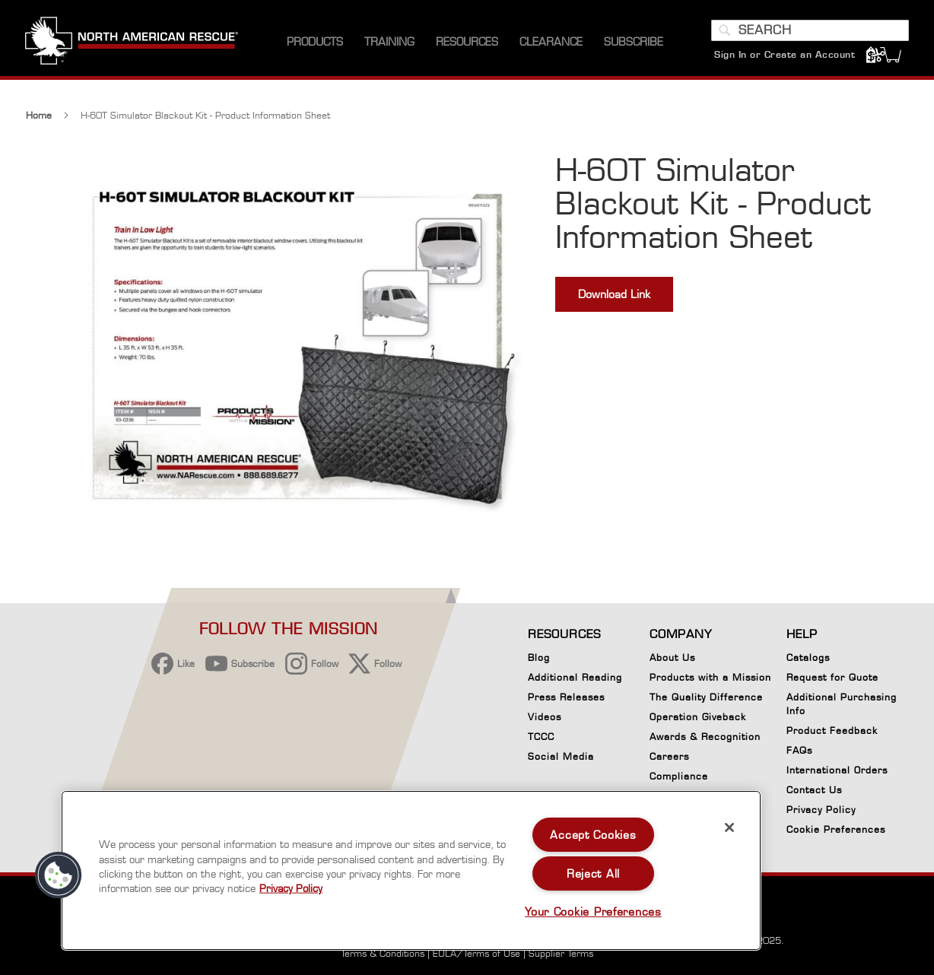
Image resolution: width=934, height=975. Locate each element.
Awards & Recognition (705, 736)
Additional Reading (575, 677)
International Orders (837, 770)
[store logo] (132, 45)
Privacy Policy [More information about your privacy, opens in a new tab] (290, 888)
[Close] (729, 827)
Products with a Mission (710, 677)
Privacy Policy (821, 809)
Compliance (679, 776)
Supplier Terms (561, 953)
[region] (411, 870)
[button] (58, 875)
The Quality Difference (706, 697)
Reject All (593, 873)
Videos (544, 717)
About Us (672, 657)
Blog (539, 657)
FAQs (799, 750)
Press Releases (566, 697)
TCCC (541, 736)
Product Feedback (832, 730)
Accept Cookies (593, 834)
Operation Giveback (698, 717)
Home (39, 119)
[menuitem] (315, 45)
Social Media (561, 756)
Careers (669, 756)
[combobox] (809, 32)
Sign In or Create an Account (783, 56)
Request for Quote (832, 677)
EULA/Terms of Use (476, 953)
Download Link (614, 297)
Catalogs (808, 657)
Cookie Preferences (835, 832)
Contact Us (814, 790)
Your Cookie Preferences (593, 911)
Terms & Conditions (382, 953)
